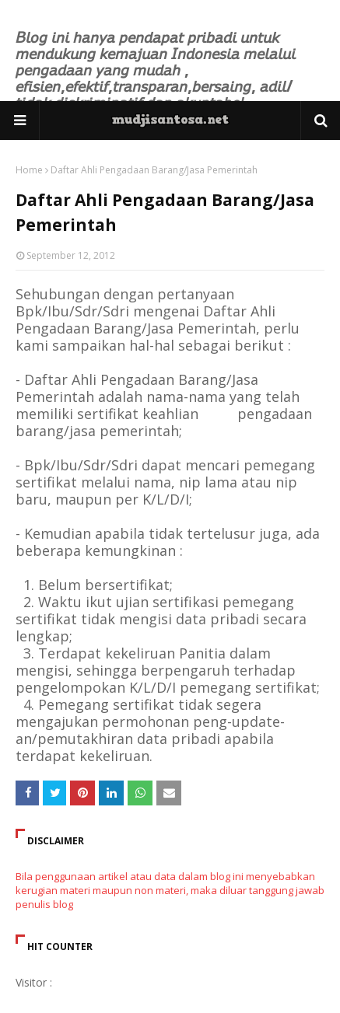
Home (29, 169)
